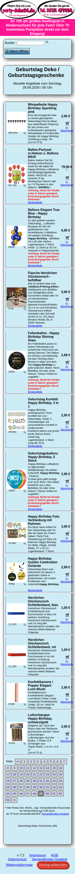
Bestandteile (35, 202)
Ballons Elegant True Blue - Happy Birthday (44, 213)
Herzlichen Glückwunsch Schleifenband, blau (43, 601)
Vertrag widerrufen (53, 865)
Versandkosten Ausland (55, 813)
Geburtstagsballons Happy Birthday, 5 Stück (43, 457)
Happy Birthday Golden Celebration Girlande (43, 562)
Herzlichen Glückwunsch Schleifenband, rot (42, 643)
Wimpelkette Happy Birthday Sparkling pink (42, 108)
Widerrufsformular (19, 865)
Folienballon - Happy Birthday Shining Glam (43, 336)
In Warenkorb (66, 127)
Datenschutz (17, 859)
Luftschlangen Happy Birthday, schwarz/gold (40, 718)
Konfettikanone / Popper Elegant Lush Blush (40, 685)
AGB (54, 855)
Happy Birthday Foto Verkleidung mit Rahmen (43, 520)
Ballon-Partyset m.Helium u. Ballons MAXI (43, 153)
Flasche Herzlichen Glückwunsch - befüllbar (42, 276)
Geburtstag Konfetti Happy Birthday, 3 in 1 (43, 403)
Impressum (37, 855)
